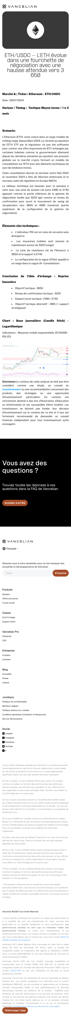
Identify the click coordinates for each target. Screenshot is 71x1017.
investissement (11, 389)
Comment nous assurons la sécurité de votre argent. (36, 1006)
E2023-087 (15, 970)
